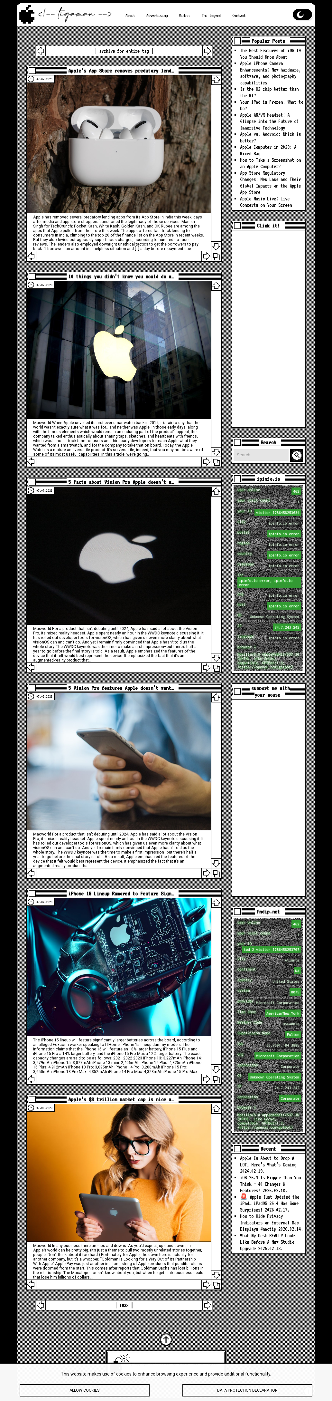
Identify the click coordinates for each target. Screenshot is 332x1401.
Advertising (157, 15)
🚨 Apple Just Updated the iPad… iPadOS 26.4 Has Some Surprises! (269, 1203)
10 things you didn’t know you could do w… (121, 276)
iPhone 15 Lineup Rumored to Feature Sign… (121, 893)
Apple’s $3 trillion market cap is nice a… (121, 1099)
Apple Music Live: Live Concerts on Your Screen (266, 202)
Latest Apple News (175, 1364)
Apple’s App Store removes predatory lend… (121, 70)
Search (297, 455)
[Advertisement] (268, 328)
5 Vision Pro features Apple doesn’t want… (121, 688)
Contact (239, 15)
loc (269, 580)
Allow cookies (84, 1392)
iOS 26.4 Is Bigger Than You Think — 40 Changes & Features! (270, 1183)
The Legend (211, 15)
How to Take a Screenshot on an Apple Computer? (270, 163)
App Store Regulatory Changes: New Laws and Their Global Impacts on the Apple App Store (270, 182)
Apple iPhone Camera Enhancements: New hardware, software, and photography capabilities (270, 73)
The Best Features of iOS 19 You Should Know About (270, 53)
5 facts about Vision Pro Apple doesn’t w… (121, 482)
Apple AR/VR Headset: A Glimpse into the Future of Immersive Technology (269, 121)
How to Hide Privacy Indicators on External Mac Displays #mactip (269, 1222)
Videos (184, 15)
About (130, 15)
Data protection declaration (247, 1392)
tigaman (211, 1364)
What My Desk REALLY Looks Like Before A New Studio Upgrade (268, 1241)
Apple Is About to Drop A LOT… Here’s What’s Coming (268, 1161)
